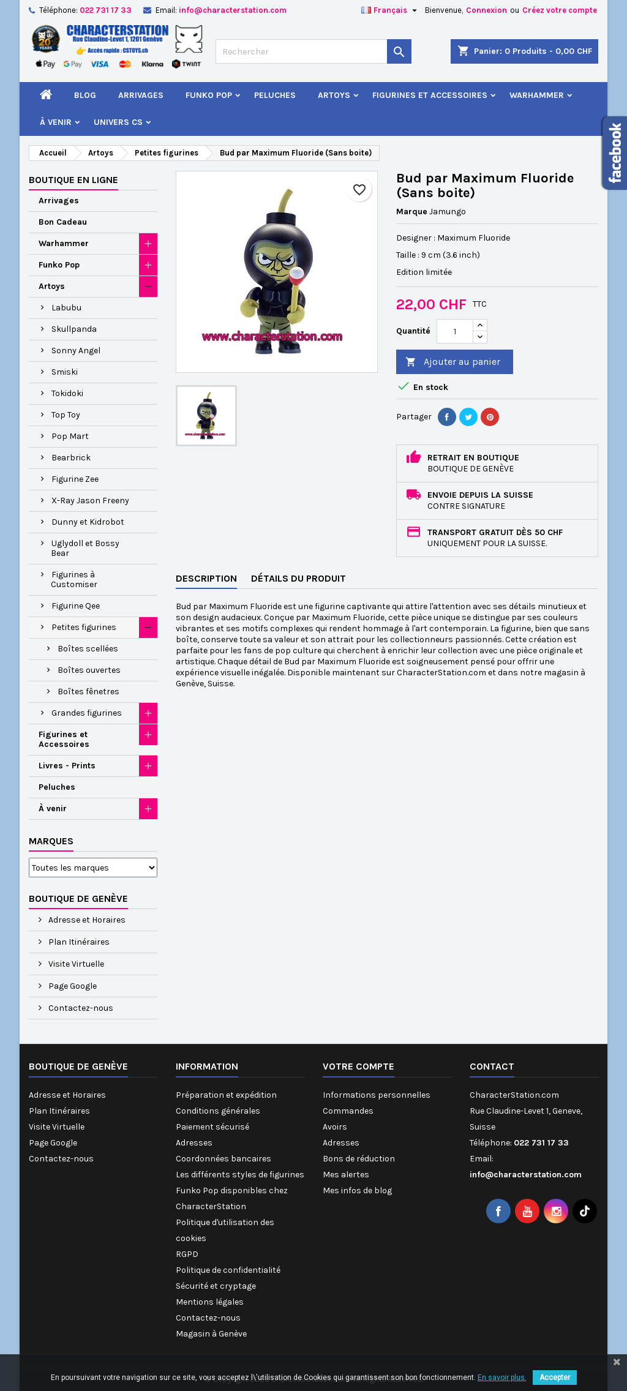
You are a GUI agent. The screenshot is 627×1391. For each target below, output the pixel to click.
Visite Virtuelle (75, 964)
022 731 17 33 (106, 10)
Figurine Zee (75, 479)
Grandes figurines (86, 713)
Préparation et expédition (226, 1095)
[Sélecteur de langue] (390, 10)
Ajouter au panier (452, 362)
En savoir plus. (502, 1377)
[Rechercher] (313, 51)
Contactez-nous (80, 1008)
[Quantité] (455, 331)
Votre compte (358, 1066)
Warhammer (536, 95)
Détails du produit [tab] (298, 578)
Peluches (275, 95)
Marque (411, 211)
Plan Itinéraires (78, 942)
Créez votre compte (559, 10)
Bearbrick (71, 457)
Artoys (334, 95)
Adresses (194, 1143)
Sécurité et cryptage (216, 1286)
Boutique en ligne (73, 180)
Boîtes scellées (88, 648)
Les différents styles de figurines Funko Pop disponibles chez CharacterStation (240, 1190)
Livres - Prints (67, 765)
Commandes (348, 1111)
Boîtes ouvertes (89, 670)
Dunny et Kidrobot (87, 522)
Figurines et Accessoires (429, 95)
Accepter (554, 1377)
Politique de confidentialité (228, 1270)
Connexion (486, 10)
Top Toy (65, 415)
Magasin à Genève (211, 1334)
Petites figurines (83, 627)
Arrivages (140, 95)
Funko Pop (209, 95)
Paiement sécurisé (212, 1127)
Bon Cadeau (63, 222)
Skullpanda (74, 329)
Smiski (64, 372)
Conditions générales (218, 1111)
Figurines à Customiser (74, 579)
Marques (51, 841)
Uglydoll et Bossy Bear (85, 548)
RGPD (187, 1254)
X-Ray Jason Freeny (90, 500)
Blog (85, 95)
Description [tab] (206, 578)
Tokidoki (67, 393)
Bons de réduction (359, 1158)
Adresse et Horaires (86, 920)
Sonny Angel (75, 350)
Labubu (66, 307)
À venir (56, 122)
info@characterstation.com (233, 10)
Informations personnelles (376, 1095)
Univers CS (118, 122)
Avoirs (335, 1127)
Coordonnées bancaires (223, 1158)
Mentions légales (210, 1302)
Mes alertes (346, 1174)
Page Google (72, 986)
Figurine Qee (75, 606)
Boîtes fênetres (88, 691)
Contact (492, 1066)
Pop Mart (70, 436)
